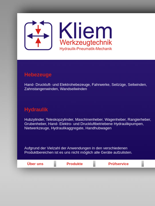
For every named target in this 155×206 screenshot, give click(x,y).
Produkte (75, 164)
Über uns (35, 164)
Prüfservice (118, 164)
